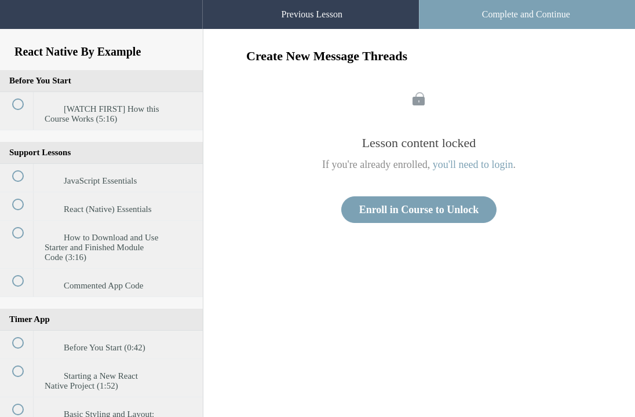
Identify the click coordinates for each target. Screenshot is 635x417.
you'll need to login (473, 164)
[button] (182, 6)
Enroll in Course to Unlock (419, 209)
